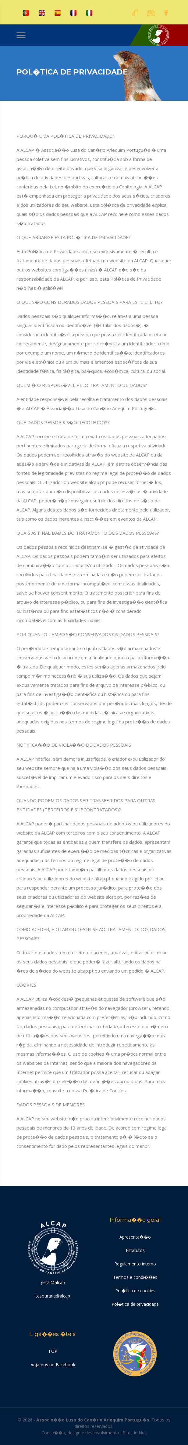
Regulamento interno (135, 1264)
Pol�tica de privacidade (135, 1304)
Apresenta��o (135, 1237)
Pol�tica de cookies (135, 1291)
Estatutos (135, 1250)
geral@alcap (53, 1282)
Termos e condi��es (135, 1277)
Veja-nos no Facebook (53, 1364)
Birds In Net (134, 1433)
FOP (53, 1351)
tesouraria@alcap (53, 1296)
